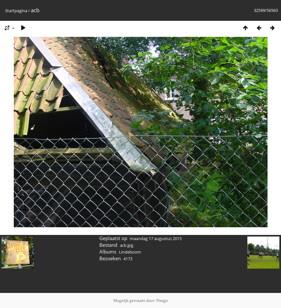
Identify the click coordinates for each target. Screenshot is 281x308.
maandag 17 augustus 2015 (156, 238)
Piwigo (162, 300)
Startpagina (16, 10)
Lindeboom (130, 252)
